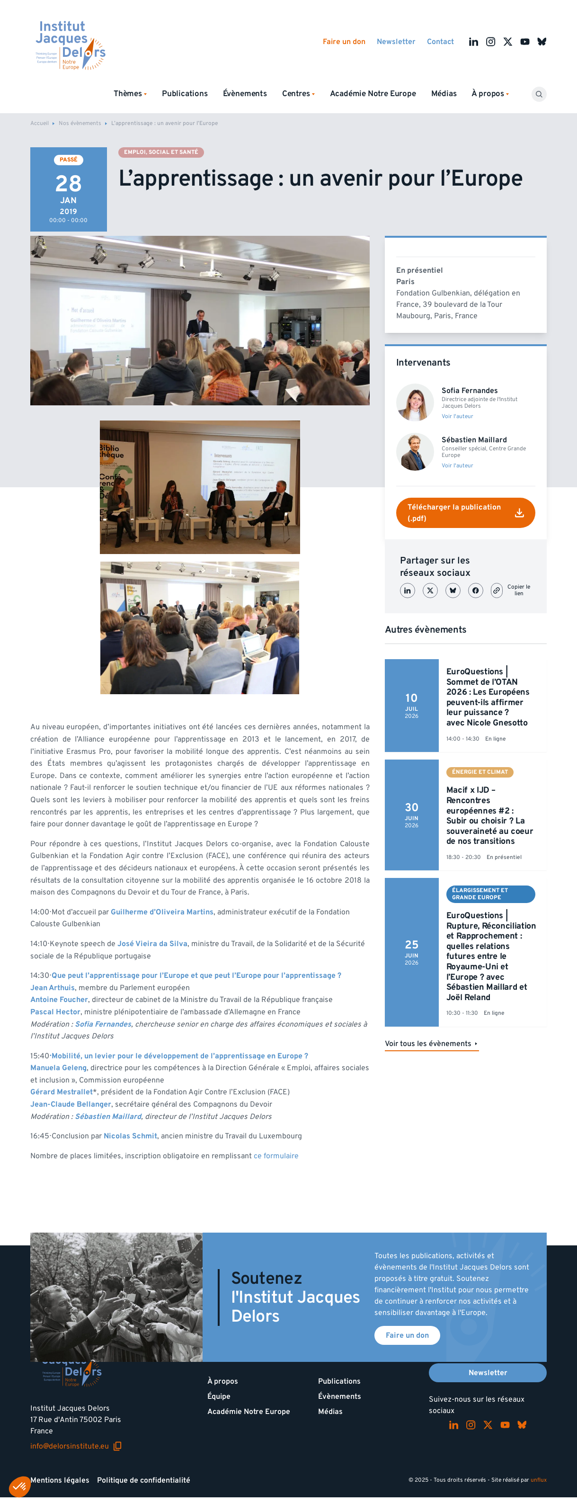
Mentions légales (59, 1480)
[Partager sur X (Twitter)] (430, 590)
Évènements (245, 93)
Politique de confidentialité (143, 1480)
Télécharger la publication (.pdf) (466, 513)
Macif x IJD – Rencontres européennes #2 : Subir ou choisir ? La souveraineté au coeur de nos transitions (489, 815)
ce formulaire (276, 1156)
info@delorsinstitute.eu (76, 1446)
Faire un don (344, 41)
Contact (440, 41)
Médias (444, 93)
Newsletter (396, 41)
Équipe (219, 1396)
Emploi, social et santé (161, 152)
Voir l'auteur (457, 416)
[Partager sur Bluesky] (453, 590)
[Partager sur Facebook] (475, 590)
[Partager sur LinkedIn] (407, 590)
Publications (185, 93)
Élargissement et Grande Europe (480, 893)
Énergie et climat (480, 772)
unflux (539, 1480)
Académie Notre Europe (373, 93)
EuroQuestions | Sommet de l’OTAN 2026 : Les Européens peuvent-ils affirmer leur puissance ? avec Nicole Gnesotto (488, 697)
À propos (222, 1381)
